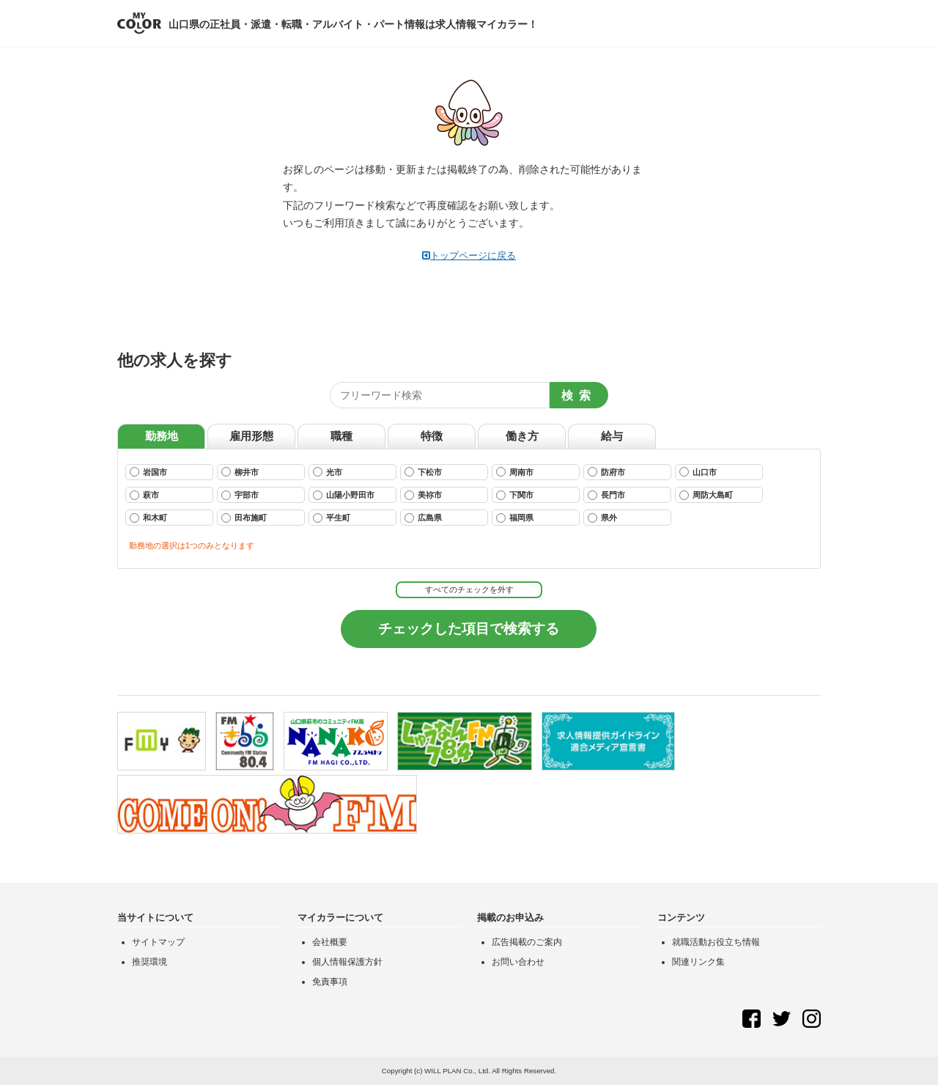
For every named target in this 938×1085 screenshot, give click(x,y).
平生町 (331, 518)
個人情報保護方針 (347, 962)
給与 (612, 436)
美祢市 (423, 495)
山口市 (698, 472)
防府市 (606, 472)
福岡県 (514, 518)
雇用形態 (251, 436)
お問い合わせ (518, 962)
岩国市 (148, 472)
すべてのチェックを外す (469, 589)
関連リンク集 (698, 962)
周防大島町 (706, 495)
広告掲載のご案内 (527, 942)
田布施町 (244, 518)
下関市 (514, 495)
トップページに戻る (469, 255)
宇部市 (240, 495)
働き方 (522, 436)
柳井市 (240, 472)
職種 (341, 436)
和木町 (148, 518)
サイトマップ (158, 942)
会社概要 (329, 942)
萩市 (144, 495)
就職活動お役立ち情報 (716, 942)
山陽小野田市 (343, 495)
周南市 (514, 472)
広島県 (423, 518)
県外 (602, 518)
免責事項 (329, 981)
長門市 (606, 495)
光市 (327, 472)
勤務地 (161, 436)
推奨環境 (149, 962)
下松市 (423, 472)
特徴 (432, 436)
